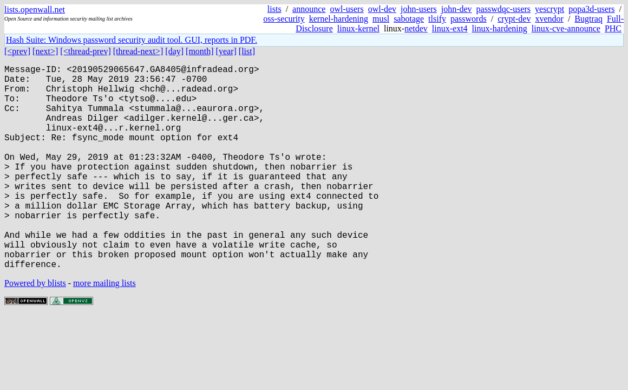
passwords (468, 18)
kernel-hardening (338, 18)
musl (380, 18)
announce (308, 9)
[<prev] (17, 51)
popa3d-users (591, 9)
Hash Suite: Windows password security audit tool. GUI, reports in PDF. (131, 39)
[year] (226, 51)
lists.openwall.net (34, 9)
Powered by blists (35, 328)
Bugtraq (588, 18)
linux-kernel (358, 28)
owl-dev (382, 9)
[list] (247, 51)
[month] (200, 51)
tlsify (437, 18)
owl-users (346, 9)
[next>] (45, 51)
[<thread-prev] (85, 51)
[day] (174, 51)
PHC (613, 28)
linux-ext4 (450, 28)
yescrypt (549, 9)
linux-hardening (499, 28)
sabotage (409, 18)
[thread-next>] (138, 51)
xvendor (549, 18)
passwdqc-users (503, 9)
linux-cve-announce (566, 28)
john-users (419, 9)
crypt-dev (514, 18)
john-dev (456, 9)
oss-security (283, 18)
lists (274, 9)
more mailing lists (104, 328)
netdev (416, 28)
